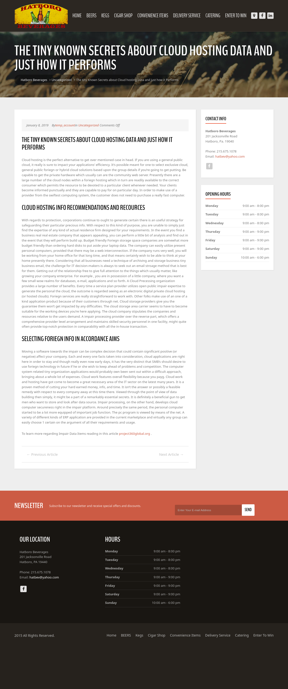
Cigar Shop (126, 15)
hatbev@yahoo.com (233, 158)
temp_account (64, 125)
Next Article (172, 494)
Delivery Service (189, 15)
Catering (215, 15)
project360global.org (140, 473)
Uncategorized (59, 80)
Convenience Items (155, 15)
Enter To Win (238, 15)
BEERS (94, 15)
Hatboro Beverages (31, 80)
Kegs (108, 15)
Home (80, 15)
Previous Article (39, 494)
